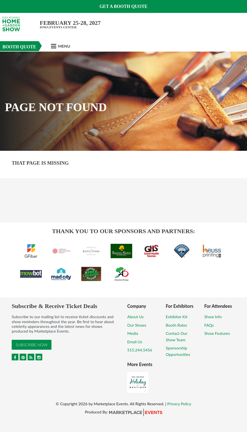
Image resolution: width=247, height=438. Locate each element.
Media (132, 333)
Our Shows (136, 325)
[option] (123, 101)
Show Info (213, 316)
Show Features (217, 333)
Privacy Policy (179, 403)
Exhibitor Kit (176, 316)
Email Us (134, 341)
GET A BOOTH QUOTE (123, 6)
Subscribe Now (31, 344)
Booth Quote (19, 46)
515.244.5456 (139, 349)
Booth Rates (176, 325)
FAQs (209, 325)
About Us (135, 316)
